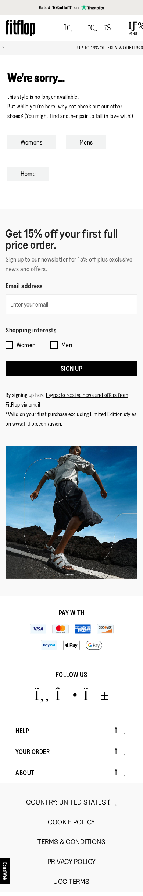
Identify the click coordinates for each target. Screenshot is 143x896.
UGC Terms (71, 882)
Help (70, 731)
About (70, 773)
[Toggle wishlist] (92, 28)
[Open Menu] (132, 28)
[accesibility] (5, 871)
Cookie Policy (71, 822)
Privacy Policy (71, 862)
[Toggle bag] (111, 28)
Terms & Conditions (71, 842)
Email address (24, 286)
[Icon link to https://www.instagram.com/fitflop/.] (66, 695)
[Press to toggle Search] (68, 28)
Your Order (70, 752)
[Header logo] (20, 28)
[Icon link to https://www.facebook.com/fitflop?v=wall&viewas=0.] (41, 695)
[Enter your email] (71, 304)
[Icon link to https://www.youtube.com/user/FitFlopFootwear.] (96, 695)
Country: (71, 802)
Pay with (72, 613)
